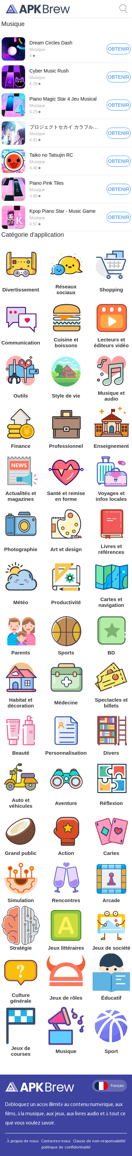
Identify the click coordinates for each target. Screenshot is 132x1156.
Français (109, 1086)
